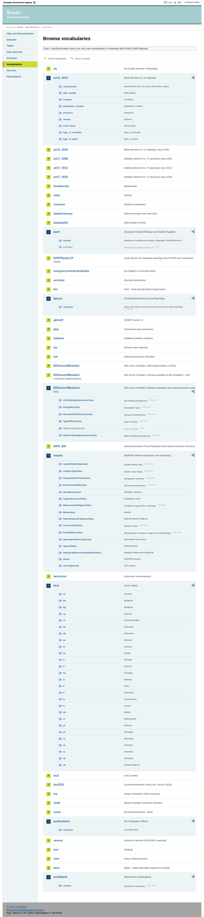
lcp (55, 793)
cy (64, 614)
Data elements (14, 52)
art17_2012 (60, 167)
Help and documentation (20, 33)
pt (64, 732)
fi (63, 659)
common (59, 204)
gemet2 (58, 320)
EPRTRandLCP (63, 258)
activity (67, 240)
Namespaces (13, 76)
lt (63, 692)
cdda (56, 195)
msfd (56, 802)
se (64, 745)
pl (64, 725)
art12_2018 (60, 149)
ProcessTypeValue (73, 525)
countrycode (69, 86)
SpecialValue (70, 546)
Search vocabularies (57, 59)
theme (66, 559)
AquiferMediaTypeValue (75, 464)
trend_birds (69, 125)
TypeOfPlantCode (72, 421)
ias (55, 347)
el (64, 646)
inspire (57, 455)
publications (61, 821)
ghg (55, 329)
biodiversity (61, 186)
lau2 (56, 775)
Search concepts (82, 59)
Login (169, 2)
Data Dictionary (32, 27)
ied (55, 356)
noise (57, 812)
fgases (57, 298)
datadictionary (62, 213)
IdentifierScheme (72, 492)
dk (64, 633)
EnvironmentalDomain (75, 485)
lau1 (56, 585)
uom (56, 858)
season (67, 119)
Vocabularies (14, 64)
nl (64, 719)
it (63, 686)
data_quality (69, 93)
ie (64, 679)
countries (68, 307)
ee (64, 640)
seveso (58, 840)
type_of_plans (70, 139)
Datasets (11, 39)
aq (55, 68)
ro (64, 738)
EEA (21, 2)
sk (64, 758)
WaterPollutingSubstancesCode (80, 435)
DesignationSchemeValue (76, 478)
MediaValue (69, 512)
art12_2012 (60, 77)
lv (64, 706)
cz (64, 620)
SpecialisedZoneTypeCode (77, 539)
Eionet (20, 27)
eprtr (56, 231)
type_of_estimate (72, 132)
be (64, 600)
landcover (60, 576)
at (64, 594)
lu (64, 699)
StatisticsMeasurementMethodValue (82, 552)
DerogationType (71, 407)
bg (64, 607)
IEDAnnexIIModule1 (66, 365)
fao (55, 289)
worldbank (60, 876)
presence (68, 112)
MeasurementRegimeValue (77, 505)
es (64, 653)
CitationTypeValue (72, 471)
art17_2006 (60, 158)
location (67, 99)
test (55, 849)
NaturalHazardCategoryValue (78, 518)
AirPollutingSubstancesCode (78, 400)
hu (64, 673)
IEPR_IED (59, 446)
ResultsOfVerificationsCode (77, 414)
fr (64, 666)
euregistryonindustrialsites (71, 271)
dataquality (60, 222)
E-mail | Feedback (17, 906)
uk (64, 765)
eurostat (58, 280)
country (67, 885)
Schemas (11, 58)
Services (11, 70)
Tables (10, 45)
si (64, 751)
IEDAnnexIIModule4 (66, 387)
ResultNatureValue (73, 532)
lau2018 (58, 784)
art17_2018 (60, 176)
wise (56, 867)
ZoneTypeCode (71, 565)
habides (58, 338)
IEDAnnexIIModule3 (66, 374)
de (64, 627)
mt (64, 712)
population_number (73, 106)
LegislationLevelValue (74, 498)
